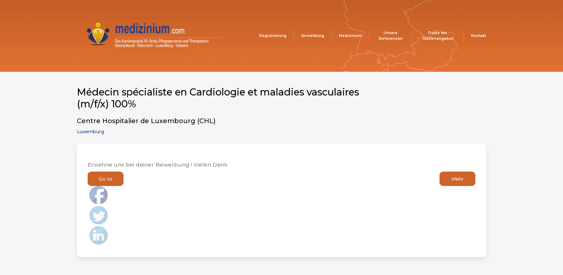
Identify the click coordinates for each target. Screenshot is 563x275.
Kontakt (478, 35)
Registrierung (273, 35)
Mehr (457, 179)
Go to (105, 179)
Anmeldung (312, 35)
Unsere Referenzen (391, 36)
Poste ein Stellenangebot (438, 36)
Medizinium (350, 35)
